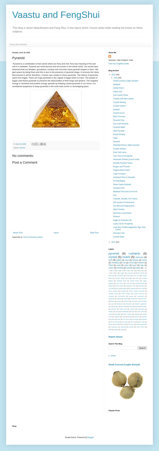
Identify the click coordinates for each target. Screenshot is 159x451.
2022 (113, 75)
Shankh (123, 291)
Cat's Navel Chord (120, 95)
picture (137, 317)
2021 (113, 242)
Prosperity (132, 288)
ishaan (111, 311)
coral (118, 265)
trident (111, 324)
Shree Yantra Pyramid (122, 184)
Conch (131, 263)
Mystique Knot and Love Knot (125, 191)
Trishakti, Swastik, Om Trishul (125, 199)
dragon (116, 306)
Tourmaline (121, 296)
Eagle (130, 278)
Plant (111, 265)
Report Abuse (115, 337)
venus (144, 260)
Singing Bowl (113, 293)
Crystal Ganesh (119, 106)
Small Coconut (139, 293)
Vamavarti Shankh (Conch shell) (126, 159)
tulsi (124, 324)
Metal (110, 286)
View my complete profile (119, 64)
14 (126, 270)
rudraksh (134, 253)
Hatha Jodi (117, 92)
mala (110, 314)
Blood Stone (140, 273)
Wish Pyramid (118, 131)
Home (56, 233)
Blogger (90, 437)
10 (109, 270)
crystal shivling (142, 301)
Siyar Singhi (126, 293)
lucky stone (140, 311)
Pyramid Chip (118, 120)
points (113, 319)
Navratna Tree (119, 233)
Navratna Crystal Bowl (122, 213)
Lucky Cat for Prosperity (123, 224)
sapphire (144, 319)
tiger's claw (140, 322)
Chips (128, 275)
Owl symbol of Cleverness (123, 202)
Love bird (129, 283)
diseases (129, 304)
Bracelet (111, 275)
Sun (114, 195)
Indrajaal (116, 84)
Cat (123, 263)
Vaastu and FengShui (56, 15)
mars (127, 260)
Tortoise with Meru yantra (123, 99)
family (137, 306)
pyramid (22, 148)
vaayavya (114, 327)
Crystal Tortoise (119, 149)
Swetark (116, 109)
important (141, 309)
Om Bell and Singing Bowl (123, 206)
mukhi (126, 257)
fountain (144, 306)
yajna (122, 329)
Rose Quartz (113, 291)
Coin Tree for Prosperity (123, 156)
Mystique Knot (131, 286)
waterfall (123, 327)
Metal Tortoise (118, 209)
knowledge (124, 311)
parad (130, 317)
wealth (131, 327)
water (138, 268)
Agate (122, 273)
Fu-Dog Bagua (119, 181)
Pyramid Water (119, 127)
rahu (118, 319)
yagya (116, 329)
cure (112, 304)
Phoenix (116, 216)
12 (118, 270)
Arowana (130, 273)
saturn (111, 268)
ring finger (135, 319)
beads (126, 298)
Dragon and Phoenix (121, 167)
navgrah (117, 317)
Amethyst (115, 263)
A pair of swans (119, 174)
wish (110, 329)
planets (144, 317)
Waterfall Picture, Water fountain (126, 145)
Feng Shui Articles (18, 44)
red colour (126, 319)
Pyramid (116, 142)
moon (126, 265)
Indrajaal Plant (121, 281)
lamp (132, 311)
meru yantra (127, 314)
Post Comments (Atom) (33, 237)
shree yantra (115, 322)
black (112, 301)
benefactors (134, 298)
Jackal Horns (118, 88)
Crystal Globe (118, 237)
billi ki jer (144, 298)
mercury (139, 257)
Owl (117, 288)
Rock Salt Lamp (119, 152)
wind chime (140, 327)
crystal (113, 257)
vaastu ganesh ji (141, 324)
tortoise (135, 260)
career (119, 301)
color (133, 301)
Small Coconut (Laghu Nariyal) (125, 81)
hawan (132, 309)
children (126, 301)
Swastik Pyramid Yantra (122, 163)
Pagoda (124, 288)
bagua (119, 298)
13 (122, 270)
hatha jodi (123, 309)
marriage (117, 314)
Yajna (115, 138)
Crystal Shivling (119, 102)
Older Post (94, 233)
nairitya (137, 314)
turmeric (131, 324)
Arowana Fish (118, 188)
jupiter (118, 260)
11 (114, 270)
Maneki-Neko (140, 283)
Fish (137, 278)
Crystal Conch (119, 113)
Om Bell (111, 288)
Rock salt (142, 288)
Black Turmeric (119, 116)
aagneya (111, 298)
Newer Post (17, 233)
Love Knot (119, 283)
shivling (120, 268)
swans (133, 322)
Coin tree (136, 275)
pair (124, 317)
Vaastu (131, 296)
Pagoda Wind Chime (121, 170)
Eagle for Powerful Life (122, 220)
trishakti (117, 324)
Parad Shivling (119, 134)
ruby (142, 265)
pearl (134, 265)
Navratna (141, 286)
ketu (117, 311)
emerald (123, 306)
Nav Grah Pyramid (120, 124)
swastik (129, 268)
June (116, 78)
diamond (120, 304)
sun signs (125, 322)
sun (110, 260)
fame (130, 306)
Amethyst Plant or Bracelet (124, 177)
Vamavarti (140, 296)
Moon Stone (119, 286)
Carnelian (120, 275)
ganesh (113, 309)
